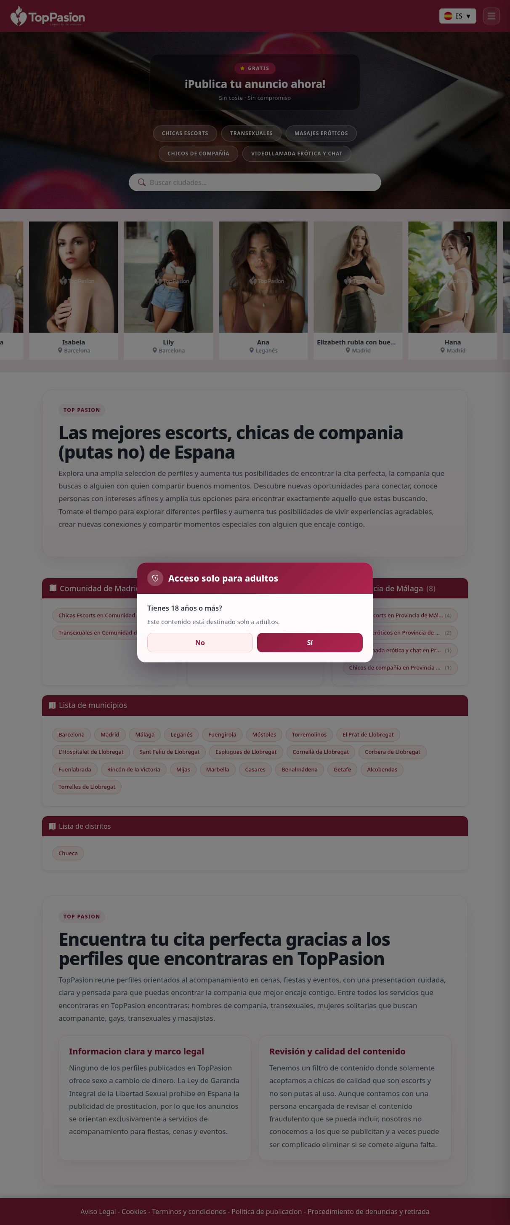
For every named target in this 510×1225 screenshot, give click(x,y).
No (200, 642)
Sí (310, 642)
